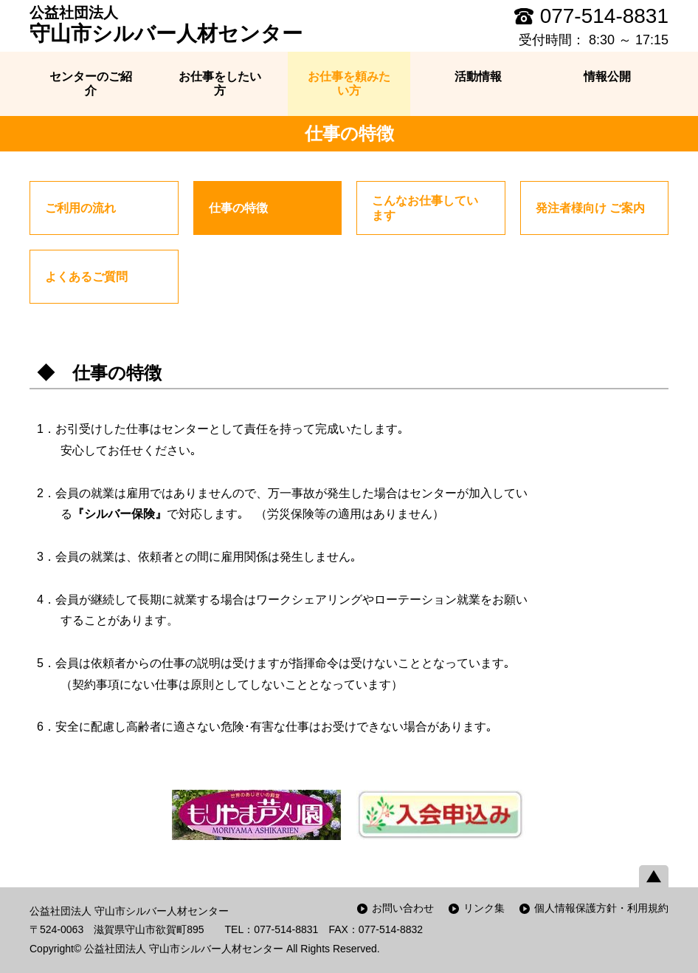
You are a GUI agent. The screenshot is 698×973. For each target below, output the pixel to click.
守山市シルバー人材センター (166, 24)
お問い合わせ (403, 908)
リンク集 (484, 908)
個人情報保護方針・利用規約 (601, 908)
